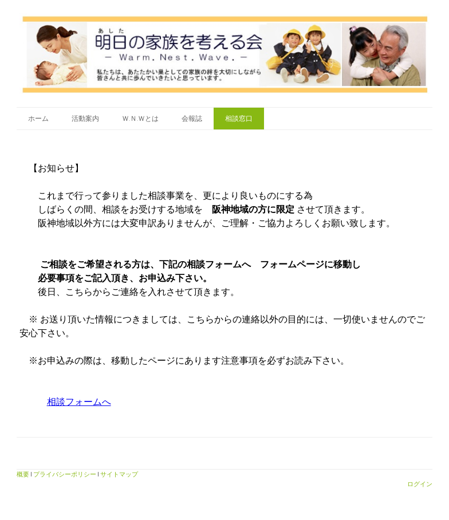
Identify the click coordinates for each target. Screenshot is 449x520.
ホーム (38, 118)
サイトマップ (119, 474)
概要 (23, 474)
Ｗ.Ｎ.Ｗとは (140, 118)
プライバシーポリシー (64, 474)
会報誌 (192, 118)
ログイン (419, 483)
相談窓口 (239, 118)
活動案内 (85, 118)
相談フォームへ (79, 402)
